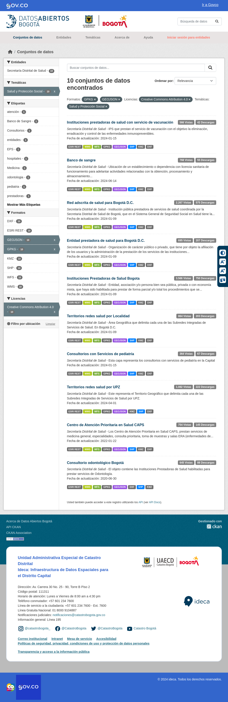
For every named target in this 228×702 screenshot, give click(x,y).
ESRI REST (74, 146)
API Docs (154, 502)
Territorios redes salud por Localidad (98, 316)
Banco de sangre (81, 160)
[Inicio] (10, 52)
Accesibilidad (106, 639)
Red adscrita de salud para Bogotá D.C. (100, 203)
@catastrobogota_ (37, 628)
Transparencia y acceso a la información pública (54, 651)
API (140, 502)
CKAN (210, 526)
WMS (87, 146)
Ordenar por (164, 81)
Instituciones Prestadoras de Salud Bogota (103, 278)
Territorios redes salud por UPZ (93, 387)
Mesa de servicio (79, 639)
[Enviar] (216, 21)
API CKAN (13, 527)
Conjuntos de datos (27, 37)
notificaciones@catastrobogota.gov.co (79, 615)
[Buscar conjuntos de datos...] (199, 21)
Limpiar (50, 324)
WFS (96, 146)
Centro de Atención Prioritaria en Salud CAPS (105, 425)
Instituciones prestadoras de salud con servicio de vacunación (120, 122)
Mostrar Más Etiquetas (23, 204)
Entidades (63, 37)
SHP (132, 146)
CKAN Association (19, 533)
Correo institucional (32, 639)
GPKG (106, 146)
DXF (149, 146)
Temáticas (93, 37)
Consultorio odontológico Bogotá (95, 463)
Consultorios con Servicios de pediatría (100, 354)
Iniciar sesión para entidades (188, 37)
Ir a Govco (210, 5)
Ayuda (148, 37)
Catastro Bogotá (145, 628)
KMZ (140, 146)
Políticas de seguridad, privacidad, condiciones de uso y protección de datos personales (83, 643)
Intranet (57, 639)
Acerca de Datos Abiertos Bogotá (29, 521)
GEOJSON (120, 146)
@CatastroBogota (73, 628)
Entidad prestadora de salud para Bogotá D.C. (106, 240)
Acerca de (122, 37)
